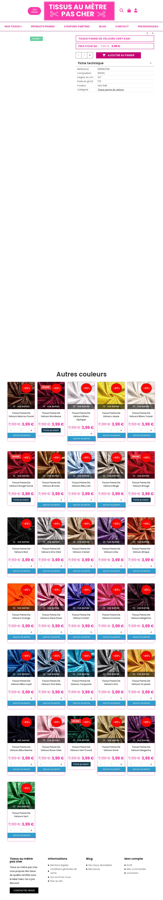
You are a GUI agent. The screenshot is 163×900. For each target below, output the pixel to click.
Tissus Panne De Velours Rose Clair (51, 749)
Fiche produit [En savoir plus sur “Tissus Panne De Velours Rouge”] (141, 500)
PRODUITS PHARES (43, 26)
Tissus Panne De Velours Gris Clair (51, 550)
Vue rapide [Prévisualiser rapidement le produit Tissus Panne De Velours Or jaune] (141, 674)
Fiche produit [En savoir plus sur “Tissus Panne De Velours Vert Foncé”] (81, 764)
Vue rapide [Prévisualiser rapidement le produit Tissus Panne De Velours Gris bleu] (51, 674)
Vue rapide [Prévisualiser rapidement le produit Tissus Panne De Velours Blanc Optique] (81, 406)
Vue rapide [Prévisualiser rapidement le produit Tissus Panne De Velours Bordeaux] (51, 406)
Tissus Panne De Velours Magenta (141, 617)
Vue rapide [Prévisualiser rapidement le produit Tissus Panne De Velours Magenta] (141, 608)
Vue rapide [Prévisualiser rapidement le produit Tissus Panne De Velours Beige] (111, 476)
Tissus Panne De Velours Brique (141, 550)
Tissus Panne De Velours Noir (21, 550)
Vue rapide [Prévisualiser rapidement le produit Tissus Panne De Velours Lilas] (111, 542)
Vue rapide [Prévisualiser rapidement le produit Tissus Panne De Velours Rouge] (141, 476)
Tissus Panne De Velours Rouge (141, 484)
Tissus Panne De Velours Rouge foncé (21, 484)
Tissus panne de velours (111, 90)
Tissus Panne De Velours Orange (21, 617)
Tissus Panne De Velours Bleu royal (21, 683)
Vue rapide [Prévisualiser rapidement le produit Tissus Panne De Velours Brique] (141, 542)
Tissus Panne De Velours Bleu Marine (21, 749)
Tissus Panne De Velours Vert (21, 815)
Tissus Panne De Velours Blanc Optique (81, 417)
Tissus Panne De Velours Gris (111, 683)
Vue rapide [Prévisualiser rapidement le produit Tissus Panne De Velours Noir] (21, 542)
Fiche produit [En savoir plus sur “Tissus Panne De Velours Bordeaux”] (51, 430)
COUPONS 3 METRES (77, 26)
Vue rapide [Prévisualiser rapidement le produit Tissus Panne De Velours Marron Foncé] (21, 406)
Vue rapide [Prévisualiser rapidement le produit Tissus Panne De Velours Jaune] (111, 406)
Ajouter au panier (118, 55)
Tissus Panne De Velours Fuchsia (111, 617)
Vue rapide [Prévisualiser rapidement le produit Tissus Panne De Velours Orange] (21, 608)
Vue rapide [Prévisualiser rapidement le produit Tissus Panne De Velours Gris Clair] (51, 542)
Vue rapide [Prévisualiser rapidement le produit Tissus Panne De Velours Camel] (81, 542)
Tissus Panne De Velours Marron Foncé (21, 415)
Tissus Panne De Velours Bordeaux (51, 415)
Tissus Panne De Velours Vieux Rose (51, 617)
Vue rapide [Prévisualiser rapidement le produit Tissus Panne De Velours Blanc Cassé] (141, 406)
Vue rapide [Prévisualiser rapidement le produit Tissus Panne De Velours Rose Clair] (51, 740)
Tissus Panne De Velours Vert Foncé (81, 749)
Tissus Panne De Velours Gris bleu (51, 683)
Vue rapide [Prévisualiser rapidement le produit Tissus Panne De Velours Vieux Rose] (51, 608)
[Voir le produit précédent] (147, 33)
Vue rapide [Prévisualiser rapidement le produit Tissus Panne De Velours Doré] (111, 740)
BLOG (102, 26)
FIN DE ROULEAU (148, 26)
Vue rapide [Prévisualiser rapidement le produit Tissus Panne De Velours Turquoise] (81, 674)
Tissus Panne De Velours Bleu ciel (81, 484)
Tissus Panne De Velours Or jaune (140, 683)
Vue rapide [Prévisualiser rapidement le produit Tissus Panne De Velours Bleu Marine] (21, 740)
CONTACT (122, 26)
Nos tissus (13, 26)
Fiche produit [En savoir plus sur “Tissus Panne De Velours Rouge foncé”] (21, 500)
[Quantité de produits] (84, 55)
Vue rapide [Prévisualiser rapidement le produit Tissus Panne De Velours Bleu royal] (21, 674)
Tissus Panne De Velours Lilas (111, 550)
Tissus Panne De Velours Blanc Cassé (141, 415)
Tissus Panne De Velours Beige (111, 484)
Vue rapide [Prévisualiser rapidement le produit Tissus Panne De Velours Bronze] (51, 476)
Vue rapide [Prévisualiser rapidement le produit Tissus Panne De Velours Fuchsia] (111, 608)
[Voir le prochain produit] (152, 33)
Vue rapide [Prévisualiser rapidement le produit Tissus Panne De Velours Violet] (81, 608)
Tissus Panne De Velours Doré (111, 749)
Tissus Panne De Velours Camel (81, 550)
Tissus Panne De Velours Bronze (51, 484)
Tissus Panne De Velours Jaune (111, 415)
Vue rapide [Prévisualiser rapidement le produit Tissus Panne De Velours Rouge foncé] (21, 476)
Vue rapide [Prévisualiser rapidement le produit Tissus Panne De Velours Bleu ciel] (81, 476)
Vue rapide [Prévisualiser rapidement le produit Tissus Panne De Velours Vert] (21, 806)
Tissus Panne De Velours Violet (81, 617)
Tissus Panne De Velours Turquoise (81, 683)
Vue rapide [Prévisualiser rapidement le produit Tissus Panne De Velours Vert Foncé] (81, 740)
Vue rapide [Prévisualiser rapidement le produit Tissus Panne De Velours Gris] (111, 674)
